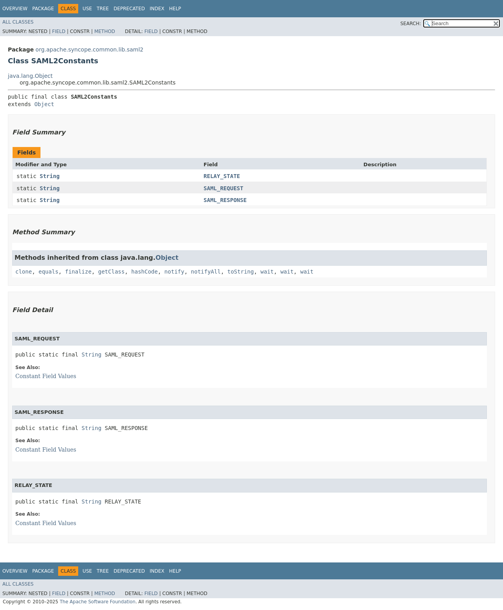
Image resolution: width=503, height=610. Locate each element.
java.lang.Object (30, 76)
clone (23, 271)
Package (43, 8)
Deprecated (129, 8)
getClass (111, 271)
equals (49, 271)
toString (241, 271)
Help (175, 8)
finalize (78, 271)
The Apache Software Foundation (98, 601)
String (50, 176)
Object (44, 104)
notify (174, 271)
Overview (15, 8)
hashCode (144, 271)
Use (87, 8)
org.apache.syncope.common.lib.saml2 (89, 49)
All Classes (17, 22)
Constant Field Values (45, 376)
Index (157, 8)
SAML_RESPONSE (225, 200)
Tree (103, 8)
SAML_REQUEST (223, 188)
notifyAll (206, 271)
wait (267, 271)
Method (104, 31)
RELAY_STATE (222, 176)
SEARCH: (410, 23)
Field (58, 31)
